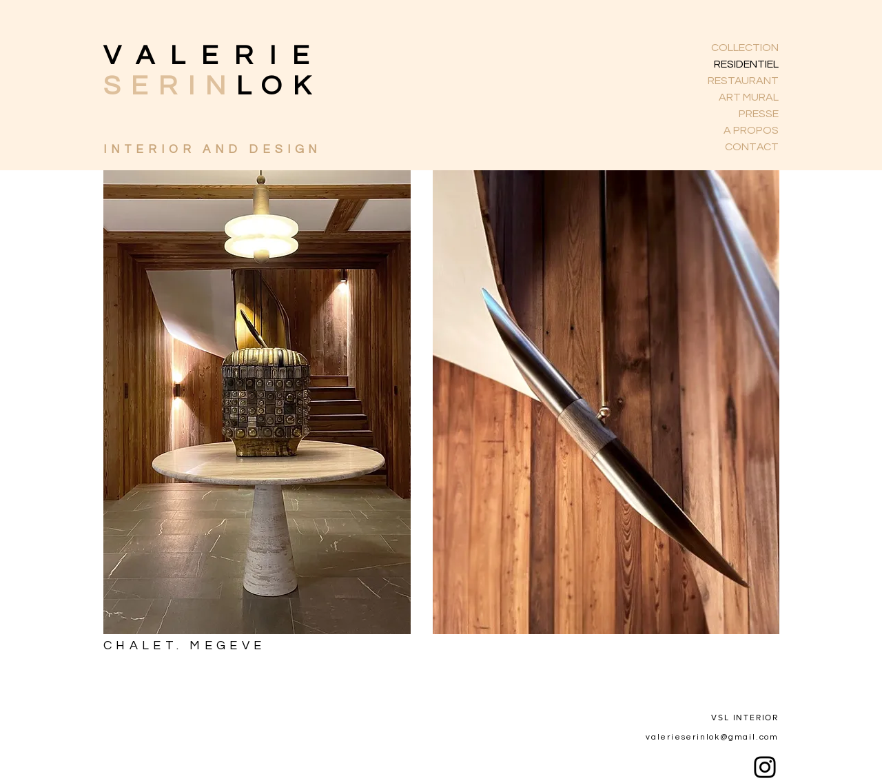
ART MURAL (749, 97)
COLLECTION (745, 47)
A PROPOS (751, 130)
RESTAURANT (743, 80)
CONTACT (752, 146)
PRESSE (759, 113)
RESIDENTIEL (746, 64)
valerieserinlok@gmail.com (712, 737)
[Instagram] (764, 767)
